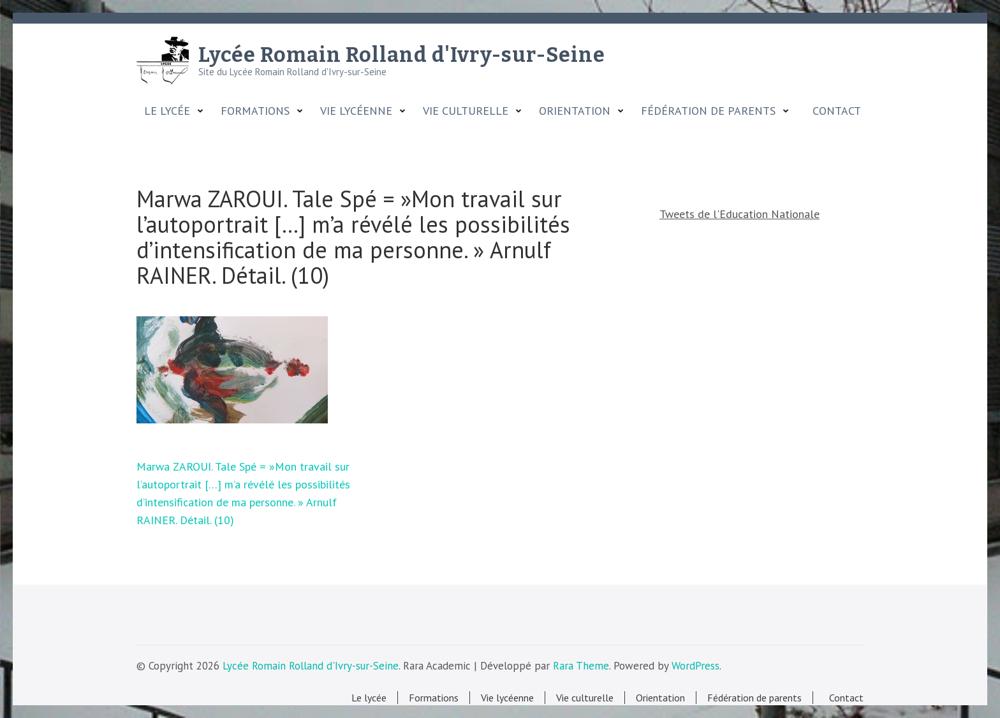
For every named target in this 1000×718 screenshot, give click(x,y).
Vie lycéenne (356, 111)
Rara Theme (581, 666)
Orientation (574, 111)
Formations (255, 111)
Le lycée (167, 111)
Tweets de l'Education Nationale (739, 214)
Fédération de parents (708, 111)
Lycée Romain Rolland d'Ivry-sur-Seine (401, 55)
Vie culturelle (465, 111)
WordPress (695, 666)
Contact (833, 111)
